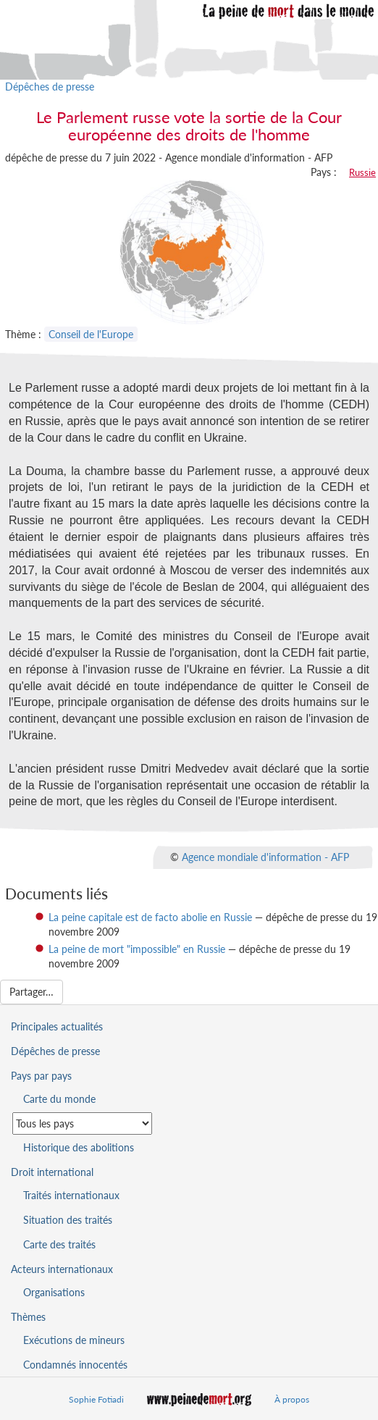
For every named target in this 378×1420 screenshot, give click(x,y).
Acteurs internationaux (62, 1269)
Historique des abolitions (78, 1147)
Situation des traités (67, 1220)
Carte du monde (59, 1099)
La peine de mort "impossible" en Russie (137, 949)
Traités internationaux (71, 1195)
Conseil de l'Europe (91, 334)
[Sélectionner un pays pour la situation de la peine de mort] (82, 1123)
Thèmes (28, 1317)
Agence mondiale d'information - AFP (265, 857)
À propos (291, 1399)
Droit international (52, 1172)
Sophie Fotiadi (96, 1399)
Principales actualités (57, 1026)
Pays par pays (41, 1076)
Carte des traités (59, 1244)
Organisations (54, 1292)
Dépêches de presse (49, 86)
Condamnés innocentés (75, 1364)
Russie (362, 172)
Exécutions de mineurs (74, 1340)
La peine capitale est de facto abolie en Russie (150, 917)
